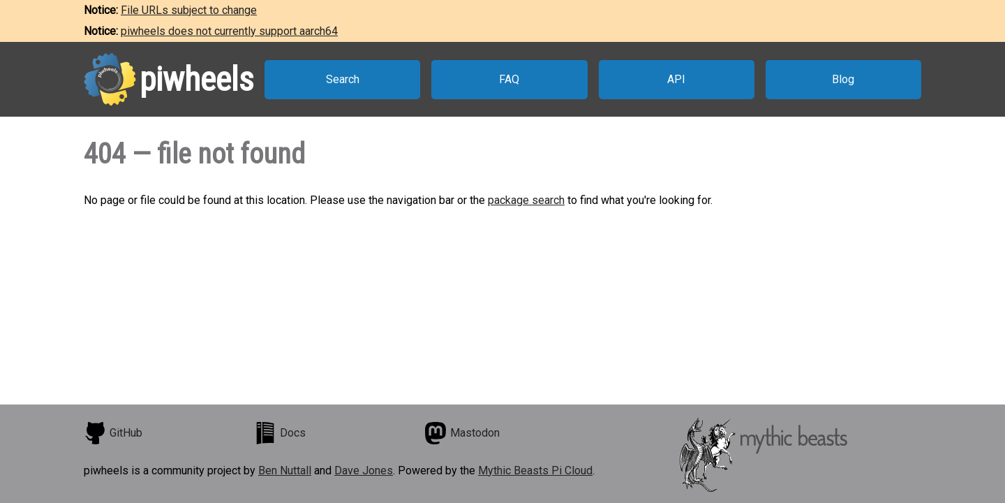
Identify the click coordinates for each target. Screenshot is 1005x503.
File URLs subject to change (189, 10)
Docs (280, 433)
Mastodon (462, 433)
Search (342, 79)
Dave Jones (363, 470)
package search (526, 200)
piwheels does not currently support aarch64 (229, 31)
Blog (843, 79)
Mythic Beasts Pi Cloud (535, 470)
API (676, 79)
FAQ (509, 79)
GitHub (113, 433)
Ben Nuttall (284, 470)
